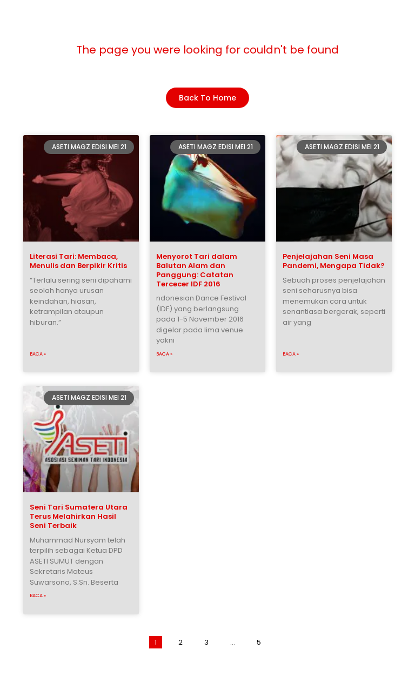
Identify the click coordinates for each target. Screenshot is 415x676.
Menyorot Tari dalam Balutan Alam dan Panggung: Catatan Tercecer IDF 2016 (196, 270)
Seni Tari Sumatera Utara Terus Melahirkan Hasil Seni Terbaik (79, 516)
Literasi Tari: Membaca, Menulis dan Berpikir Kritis (78, 261)
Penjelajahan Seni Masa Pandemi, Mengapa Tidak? (334, 261)
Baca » (38, 354)
